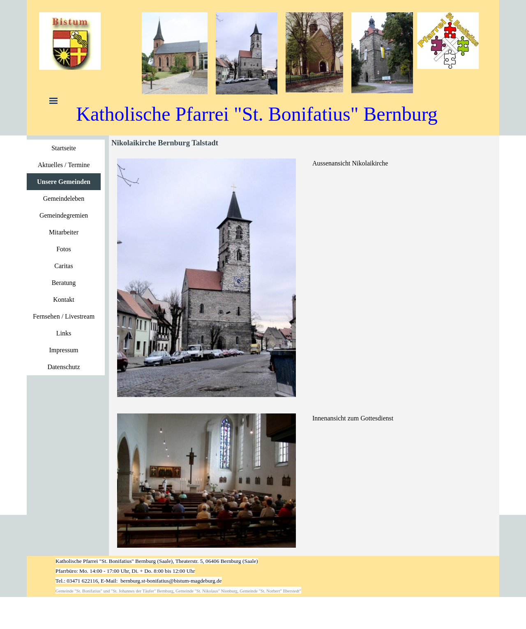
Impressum (63, 350)
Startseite (63, 148)
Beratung (64, 282)
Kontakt (63, 299)
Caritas (63, 265)
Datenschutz (63, 366)
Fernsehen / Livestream (64, 316)
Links (63, 333)
